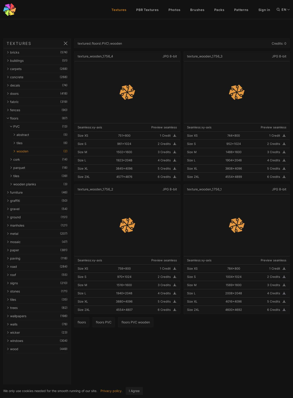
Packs (219, 10)
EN (286, 9)
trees (38, 308)
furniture (38, 192)
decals (38, 85)
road (38, 267)
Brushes (197, 10)
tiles (41, 143)
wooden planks (40, 184)
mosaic (38, 242)
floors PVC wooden (138, 322)
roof (38, 275)
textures (86, 43)
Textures (119, 10)
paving (38, 258)
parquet (40, 168)
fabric (38, 102)
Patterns (241, 10)
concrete (38, 77)
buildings (38, 61)
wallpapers (38, 316)
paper (38, 250)
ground (38, 217)
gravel (38, 209)
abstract (41, 135)
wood (38, 349)
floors (38, 118)
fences (38, 110)
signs (38, 283)
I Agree (134, 391)
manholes (38, 225)
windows (38, 341)
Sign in (264, 10)
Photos (174, 10)
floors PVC (106, 322)
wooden (41, 151)
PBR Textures (147, 10)
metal (38, 234)
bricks (38, 52)
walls (38, 324)
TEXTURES (19, 43)
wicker (38, 332)
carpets (38, 69)
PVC (40, 126)
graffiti (38, 201)
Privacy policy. (111, 391)
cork (40, 159)
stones (38, 291)
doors (38, 93)
